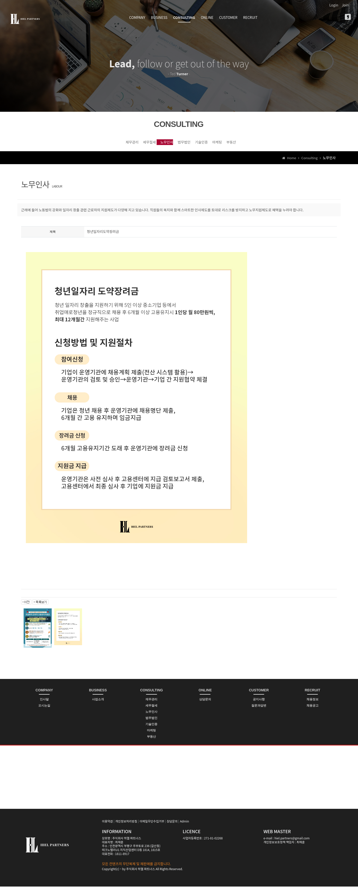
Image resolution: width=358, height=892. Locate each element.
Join (345, 4)
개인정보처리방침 (126, 826)
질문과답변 (258, 711)
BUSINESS (159, 17)
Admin (184, 826)
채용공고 (312, 711)
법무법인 (182, 144)
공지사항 (259, 704)
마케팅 (251, 144)
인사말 (44, 704)
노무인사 (147, 144)
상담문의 (205, 704)
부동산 (283, 144)
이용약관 (107, 826)
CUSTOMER (228, 17)
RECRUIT (250, 17)
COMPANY (137, 17)
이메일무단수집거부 (151, 826)
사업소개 (98, 704)
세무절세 (112, 144)
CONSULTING (184, 17)
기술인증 (218, 144)
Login (333, 4)
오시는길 (44, 711)
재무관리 (76, 144)
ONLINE (207, 17)
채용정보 (312, 704)
